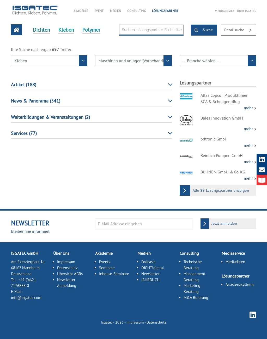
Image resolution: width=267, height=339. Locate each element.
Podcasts (148, 261)
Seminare (107, 267)
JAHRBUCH (150, 279)
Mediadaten (235, 261)
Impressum (66, 261)
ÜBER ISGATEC (246, 11)
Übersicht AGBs (70, 273)
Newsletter (150, 273)
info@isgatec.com (26, 297)
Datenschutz (67, 267)
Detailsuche (240, 30)
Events (104, 261)
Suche (202, 30)
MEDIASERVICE (224, 11)
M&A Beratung (196, 297)
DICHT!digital (152, 267)
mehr (249, 107)
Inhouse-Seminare (114, 273)
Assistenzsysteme (240, 284)
